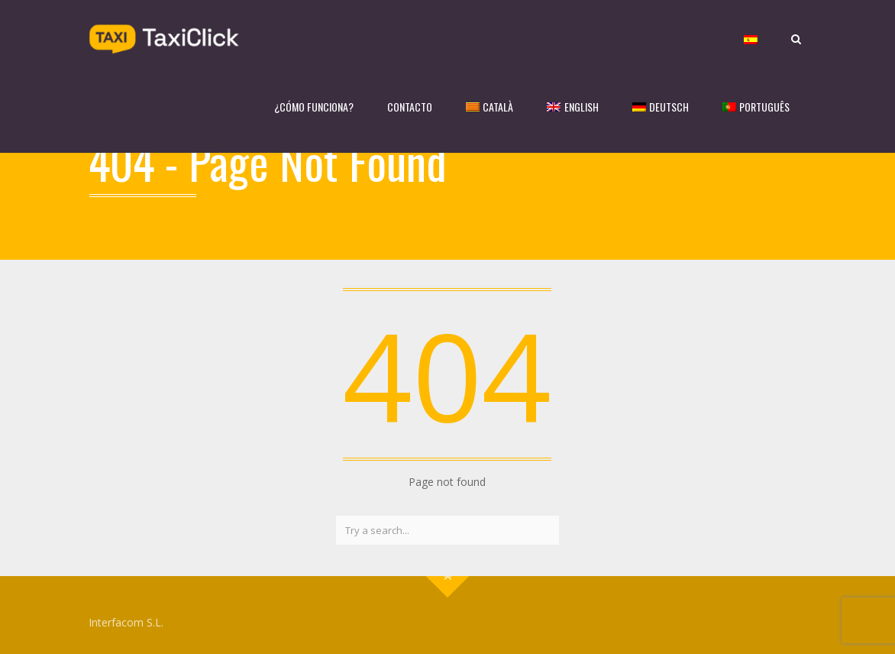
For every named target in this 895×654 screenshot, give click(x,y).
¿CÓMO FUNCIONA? (314, 107)
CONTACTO (409, 107)
